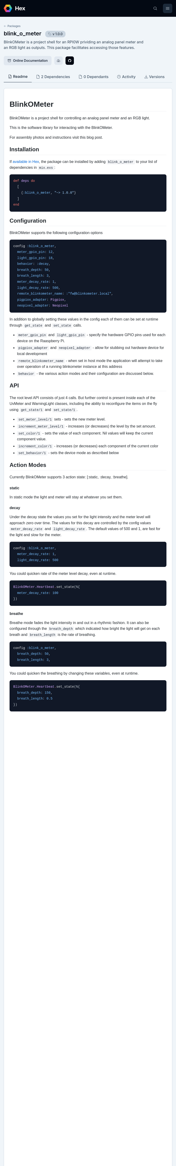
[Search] (155, 8)
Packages (12, 26)
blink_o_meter (22, 33)
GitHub (14, 985)
